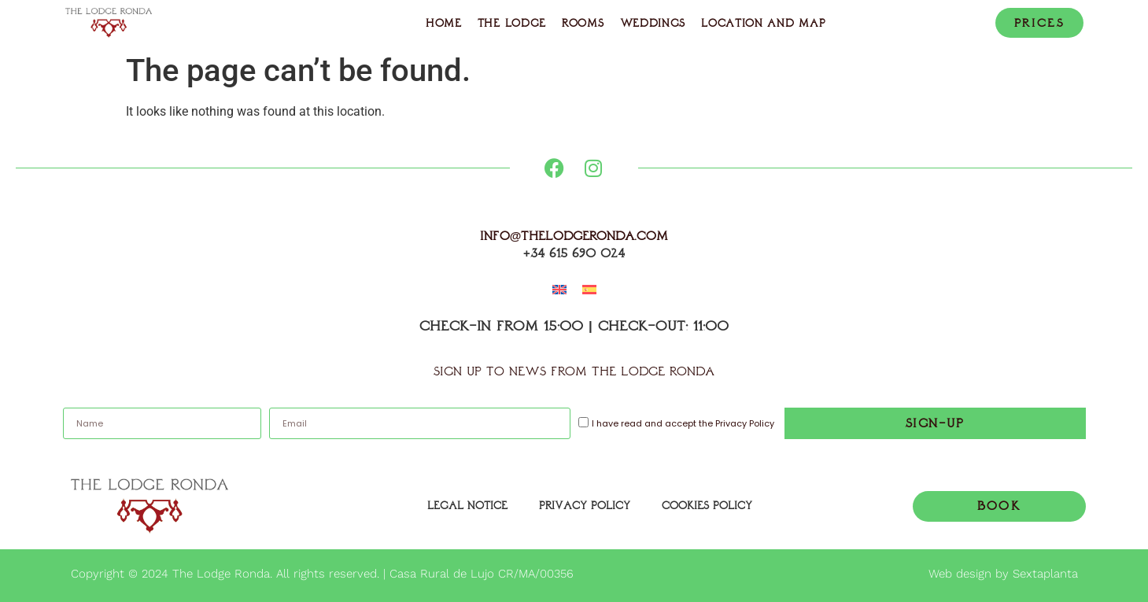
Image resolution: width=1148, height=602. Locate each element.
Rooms (583, 23)
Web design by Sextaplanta (1003, 574)
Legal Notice (467, 506)
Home (444, 23)
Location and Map (763, 23)
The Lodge (512, 23)
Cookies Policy (707, 506)
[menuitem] (559, 290)
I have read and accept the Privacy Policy (683, 424)
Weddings (653, 23)
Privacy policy (584, 506)
